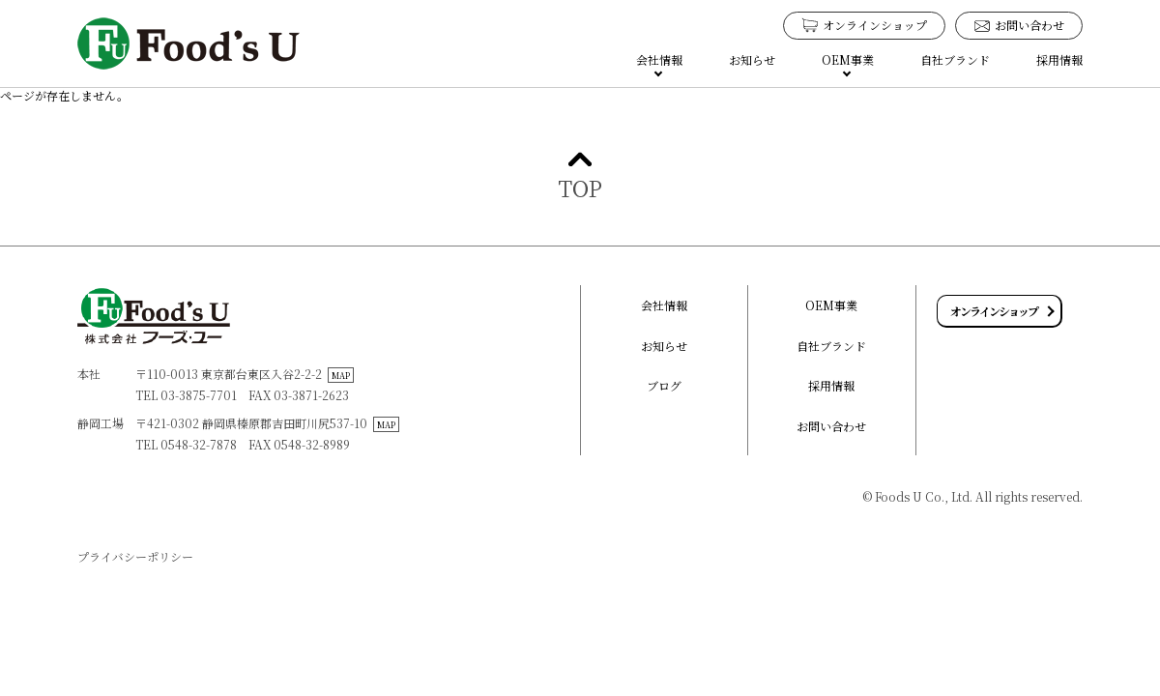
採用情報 (1059, 59)
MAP (341, 375)
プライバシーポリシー (135, 556)
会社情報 (664, 305)
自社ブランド (955, 59)
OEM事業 (831, 305)
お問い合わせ (831, 426)
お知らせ (752, 59)
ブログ (664, 385)
